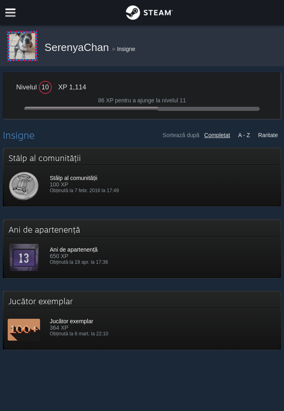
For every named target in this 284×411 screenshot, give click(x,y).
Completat (217, 135)
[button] (142, 177)
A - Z (244, 135)
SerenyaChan (78, 47)
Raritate (268, 135)
